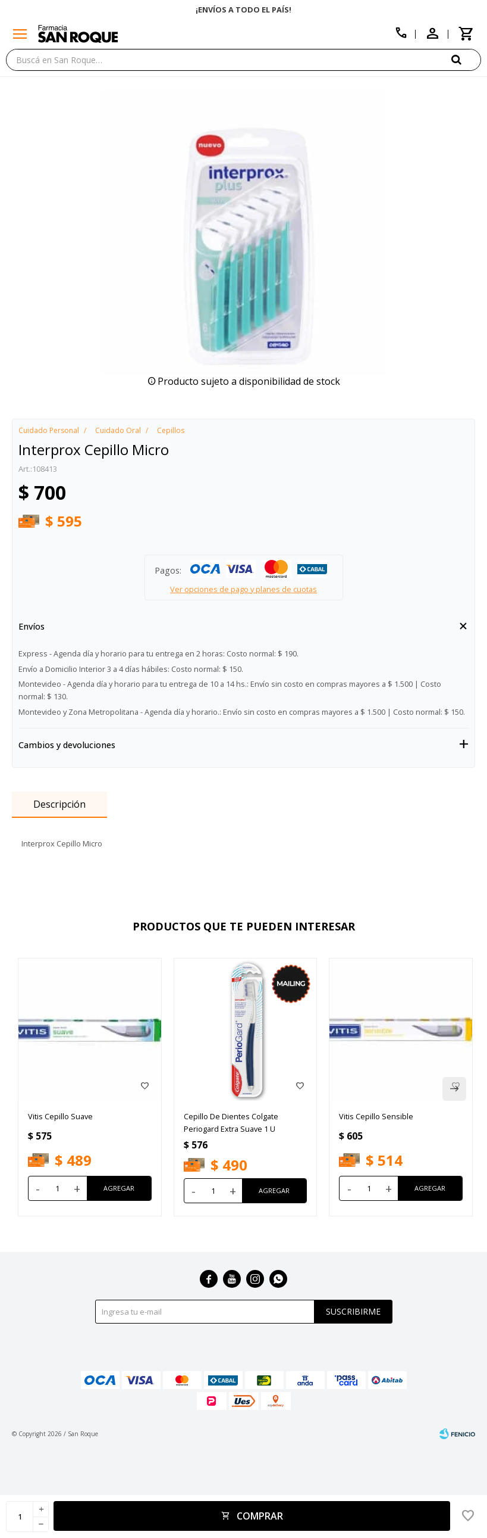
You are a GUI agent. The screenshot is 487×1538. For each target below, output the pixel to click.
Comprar (260, 1516)
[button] (466, 59)
